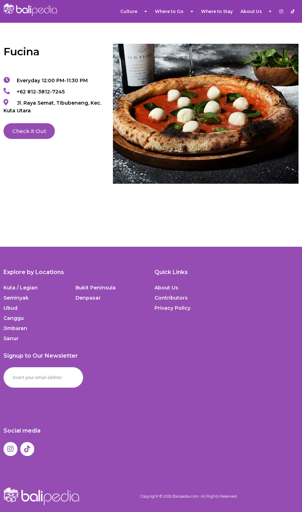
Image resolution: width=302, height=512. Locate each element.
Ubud (10, 308)
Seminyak (16, 298)
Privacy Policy (172, 308)
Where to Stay (217, 11)
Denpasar (88, 298)
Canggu (13, 318)
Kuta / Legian (20, 288)
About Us (256, 11)
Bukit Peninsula (96, 288)
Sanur (11, 338)
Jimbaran (15, 328)
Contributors (171, 298)
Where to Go (174, 11)
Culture (133, 11)
